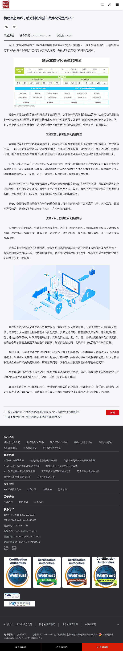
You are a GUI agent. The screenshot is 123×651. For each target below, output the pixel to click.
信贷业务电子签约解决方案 (43, 461)
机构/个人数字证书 (83, 442)
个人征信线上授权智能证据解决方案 (22, 466)
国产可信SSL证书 (58, 442)
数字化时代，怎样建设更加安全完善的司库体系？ (37, 417)
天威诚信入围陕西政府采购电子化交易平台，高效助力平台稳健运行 (46, 412)
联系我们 (38, 502)
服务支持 (9, 484)
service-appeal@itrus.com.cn (28, 537)
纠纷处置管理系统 (52, 448)
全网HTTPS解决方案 (14, 461)
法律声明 (21, 635)
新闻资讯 (23, 502)
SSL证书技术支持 (12, 489)
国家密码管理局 (48, 624)
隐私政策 (62, 489)
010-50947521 (21, 526)
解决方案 (9, 455)
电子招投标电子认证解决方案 (56, 471)
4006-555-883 (29, 520)
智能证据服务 (10, 448)
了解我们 (8, 502)
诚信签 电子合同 (12, 442)
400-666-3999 (28, 515)
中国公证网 (93, 624)
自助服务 (47, 489)
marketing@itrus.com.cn (26, 531)
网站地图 (8, 635)
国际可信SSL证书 (35, 442)
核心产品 (9, 437)
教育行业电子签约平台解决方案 (61, 466)
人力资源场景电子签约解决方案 (19, 471)
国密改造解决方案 (46, 477)
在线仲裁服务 (30, 448)
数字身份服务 (105, 442)
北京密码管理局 (72, 624)
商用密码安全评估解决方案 (17, 477)
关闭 (112, 412)
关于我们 (9, 497)
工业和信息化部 (24, 624)
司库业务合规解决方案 (88, 471)
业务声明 (31, 489)
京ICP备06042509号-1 (32, 638)
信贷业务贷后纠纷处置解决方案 (79, 461)
